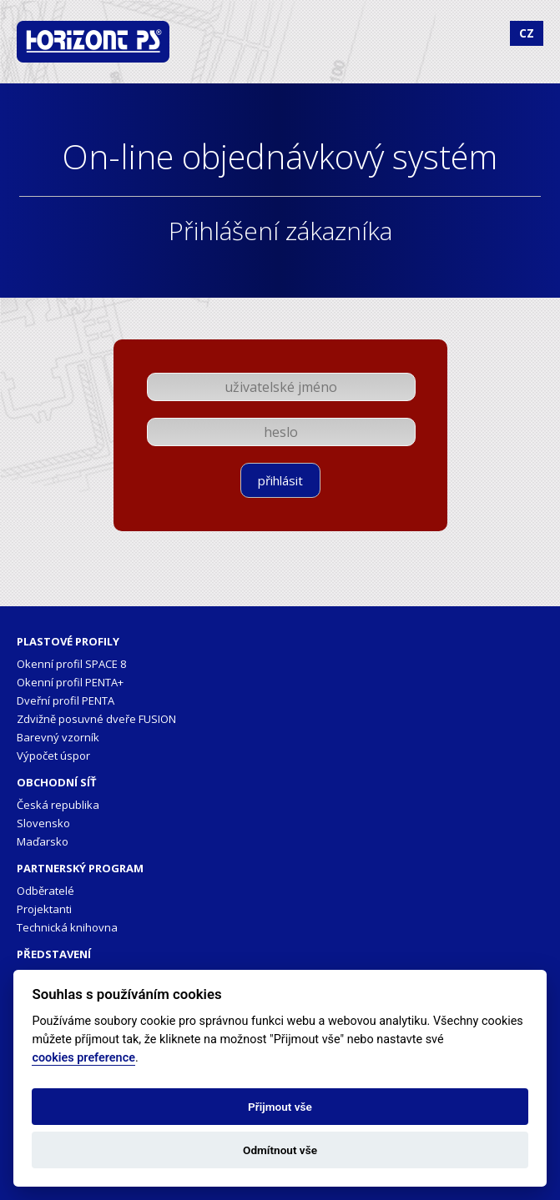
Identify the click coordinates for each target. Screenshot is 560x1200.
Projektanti (44, 908)
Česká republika (58, 804)
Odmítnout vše (280, 1150)
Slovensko (43, 823)
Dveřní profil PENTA (65, 700)
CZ (526, 33)
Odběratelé (45, 890)
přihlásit (280, 480)
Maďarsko (42, 841)
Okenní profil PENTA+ (70, 682)
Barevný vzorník (58, 737)
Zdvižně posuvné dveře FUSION (96, 718)
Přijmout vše (280, 1106)
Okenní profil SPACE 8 (71, 663)
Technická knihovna (67, 927)
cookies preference (83, 1058)
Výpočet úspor (53, 755)
